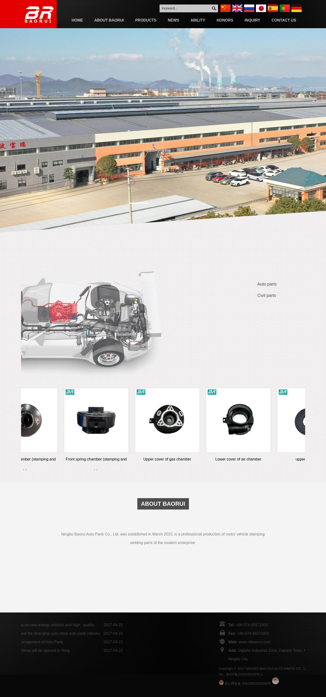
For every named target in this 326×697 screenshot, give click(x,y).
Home (77, 20)
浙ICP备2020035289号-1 (303, 674)
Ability (198, 20)
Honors (225, 20)
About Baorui (109, 20)
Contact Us (284, 20)
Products (145, 20)
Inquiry (252, 20)
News (173, 20)
